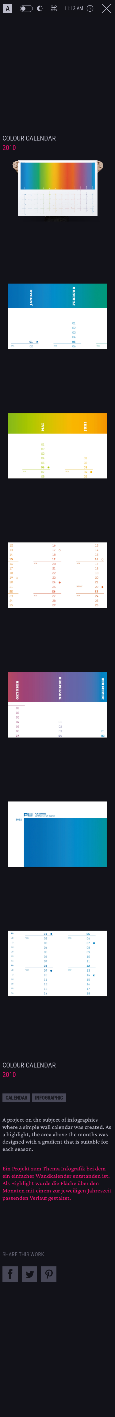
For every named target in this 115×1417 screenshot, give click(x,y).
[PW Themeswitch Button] (31, 8)
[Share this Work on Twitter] (31, 1280)
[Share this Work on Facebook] (12, 1280)
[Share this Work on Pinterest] (50, 1280)
